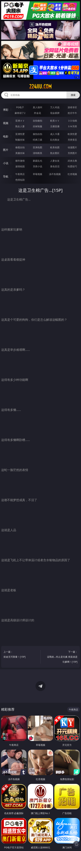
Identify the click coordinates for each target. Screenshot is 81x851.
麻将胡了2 (20, 113)
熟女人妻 (20, 126)
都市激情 (20, 160)
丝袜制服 (37, 126)
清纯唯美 (37, 153)
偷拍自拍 (37, 134)
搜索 (73, 95)
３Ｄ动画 (72, 120)
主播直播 (55, 126)
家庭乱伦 (37, 160)
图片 (5, 150)
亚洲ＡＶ (20, 120)
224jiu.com (40, 86)
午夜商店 (20, 174)
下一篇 (62, 657)
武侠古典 (72, 160)
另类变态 (72, 139)
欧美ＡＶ (55, 120)
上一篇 (19, 654)
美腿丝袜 (20, 153)
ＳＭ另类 (72, 126)
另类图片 (72, 153)
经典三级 (37, 139)
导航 (5, 176)
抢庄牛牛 (72, 113)
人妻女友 (55, 160)
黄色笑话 (55, 166)
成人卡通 (55, 134)
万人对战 (55, 107)
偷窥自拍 (20, 147)
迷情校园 (20, 166)
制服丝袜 (20, 139)
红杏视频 (72, 174)
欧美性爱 (72, 134)
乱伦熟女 (55, 139)
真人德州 (37, 107)
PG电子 (20, 107)
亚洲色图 (37, 147)
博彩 (5, 110)
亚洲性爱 (20, 134)
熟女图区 (55, 153)
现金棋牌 (55, 113)
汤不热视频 (55, 174)
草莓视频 (37, 174)
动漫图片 (72, 147)
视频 (5, 123)
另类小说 (37, 166)
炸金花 (37, 113)
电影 (5, 136)
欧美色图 (55, 147)
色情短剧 (20, 179)
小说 (5, 163)
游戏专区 (72, 107)
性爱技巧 (72, 166)
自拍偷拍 (37, 120)
